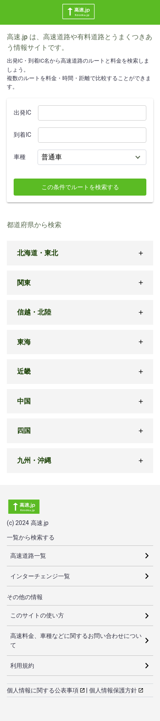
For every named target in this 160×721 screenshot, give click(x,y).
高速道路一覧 (28, 555)
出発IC (22, 112)
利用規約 (22, 665)
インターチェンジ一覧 (40, 576)
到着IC (22, 134)
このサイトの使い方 (37, 615)
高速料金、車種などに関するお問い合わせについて (76, 640)
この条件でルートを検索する (80, 187)
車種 (20, 157)
